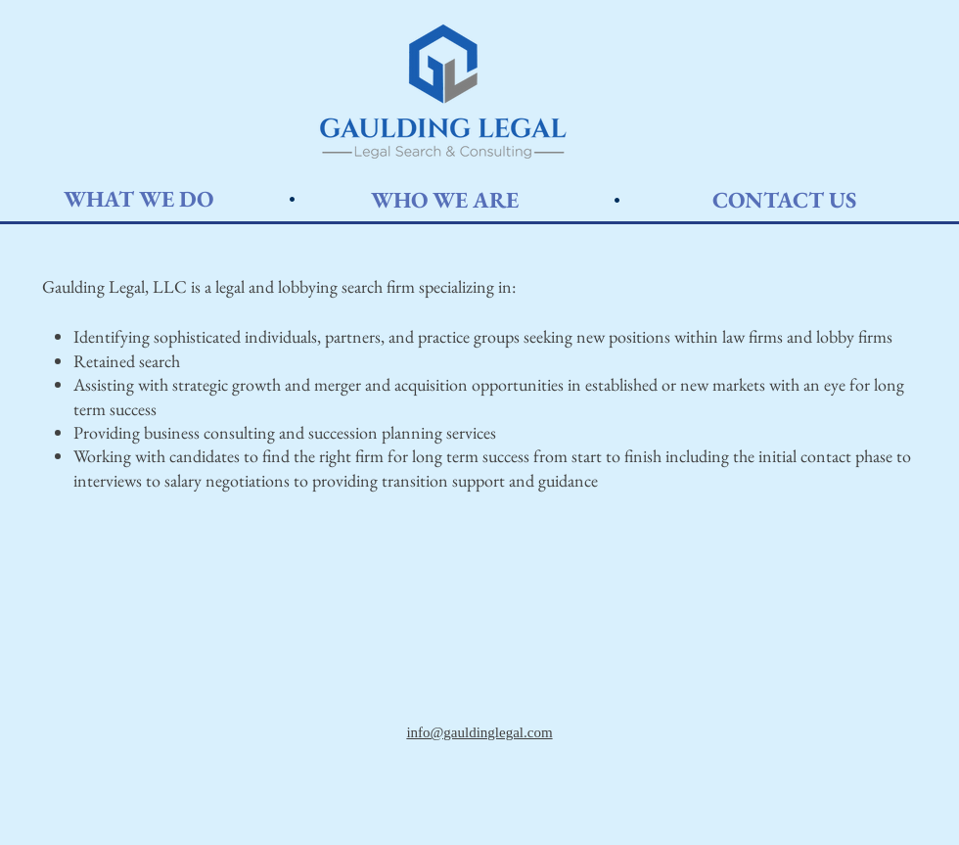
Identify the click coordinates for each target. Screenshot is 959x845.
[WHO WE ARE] (444, 199)
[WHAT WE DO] (138, 198)
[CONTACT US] (784, 199)
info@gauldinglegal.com (479, 732)
